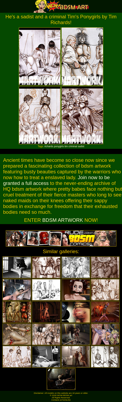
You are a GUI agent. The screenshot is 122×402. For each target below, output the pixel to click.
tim (66, 146)
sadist (81, 146)
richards (48, 146)
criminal (72, 146)
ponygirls (59, 146)
